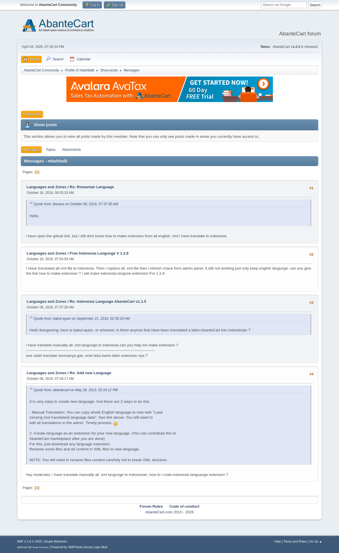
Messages (31, 150)
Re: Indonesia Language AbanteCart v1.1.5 (108, 301)
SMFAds (22, 547)
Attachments (71, 150)
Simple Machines (55, 541)
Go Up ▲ (315, 541)
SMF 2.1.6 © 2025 (29, 541)
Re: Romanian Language (92, 187)
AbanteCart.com (158, 512)
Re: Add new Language (90, 373)
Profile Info (32, 114)
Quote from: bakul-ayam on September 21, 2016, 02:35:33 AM (82, 319)
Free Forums (41, 547)
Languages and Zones (47, 187)
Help (278, 541)
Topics (51, 150)
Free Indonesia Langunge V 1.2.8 (99, 253)
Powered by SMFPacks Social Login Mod (79, 547)
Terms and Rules (295, 541)
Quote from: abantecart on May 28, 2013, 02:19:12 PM (76, 390)
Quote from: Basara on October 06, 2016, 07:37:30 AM (76, 204)
